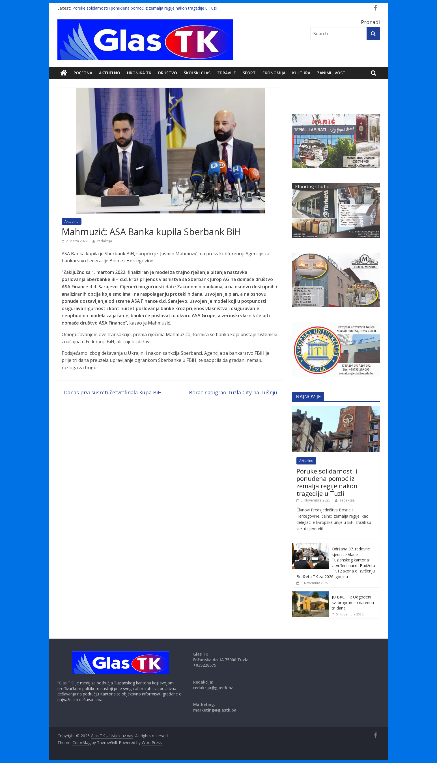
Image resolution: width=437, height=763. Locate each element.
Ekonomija (273, 72)
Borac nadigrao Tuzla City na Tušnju (236, 392)
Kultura (301, 72)
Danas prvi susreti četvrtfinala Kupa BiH (109, 392)
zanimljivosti (331, 72)
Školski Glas (197, 72)
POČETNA (83, 72)
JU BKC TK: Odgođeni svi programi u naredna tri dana (353, 602)
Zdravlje (226, 72)
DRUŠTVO (167, 72)
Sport (249, 72)
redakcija (104, 241)
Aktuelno (109, 72)
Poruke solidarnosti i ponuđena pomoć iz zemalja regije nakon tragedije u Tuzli (144, 8)
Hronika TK (139, 72)
